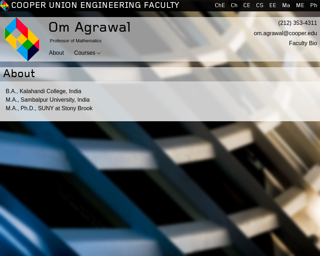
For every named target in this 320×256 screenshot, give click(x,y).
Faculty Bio (303, 43)
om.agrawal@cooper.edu (285, 33)
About (56, 53)
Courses (84, 53)
